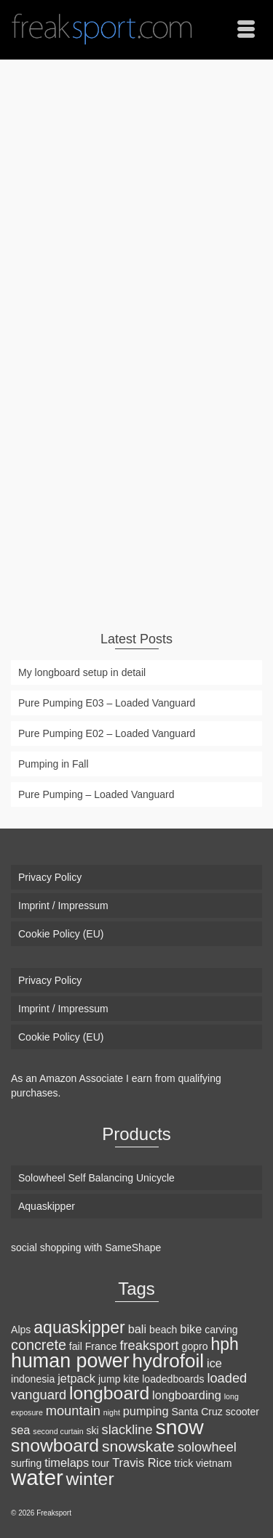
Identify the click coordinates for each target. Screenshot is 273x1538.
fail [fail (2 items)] (75, 1346)
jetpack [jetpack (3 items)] (76, 1378)
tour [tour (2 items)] (100, 1463)
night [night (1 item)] (111, 1412)
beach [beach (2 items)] (163, 1329)
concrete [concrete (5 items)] (38, 1345)
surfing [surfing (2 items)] (26, 1463)
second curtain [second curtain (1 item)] (58, 1431)
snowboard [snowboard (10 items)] (55, 1445)
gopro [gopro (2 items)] (195, 1346)
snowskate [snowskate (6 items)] (138, 1446)
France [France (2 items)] (101, 1346)
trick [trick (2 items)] (183, 1463)
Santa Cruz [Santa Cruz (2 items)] (196, 1411)
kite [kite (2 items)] (131, 1379)
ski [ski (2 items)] (93, 1430)
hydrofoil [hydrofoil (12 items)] (168, 1361)
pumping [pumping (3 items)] (146, 1410)
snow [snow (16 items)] (180, 1427)
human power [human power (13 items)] (70, 1361)
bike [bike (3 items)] (191, 1328)
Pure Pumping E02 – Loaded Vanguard (106, 733)
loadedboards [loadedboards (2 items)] (173, 1379)
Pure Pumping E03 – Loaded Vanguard (106, 703)
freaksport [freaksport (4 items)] (148, 1345)
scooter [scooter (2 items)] (242, 1411)
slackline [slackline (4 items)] (127, 1429)
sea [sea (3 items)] (20, 1429)
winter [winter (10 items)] (90, 1479)
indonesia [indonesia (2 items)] (33, 1379)
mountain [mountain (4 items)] (73, 1410)
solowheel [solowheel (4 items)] (207, 1446)
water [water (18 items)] (37, 1477)
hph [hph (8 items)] (224, 1344)
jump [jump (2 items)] (109, 1379)
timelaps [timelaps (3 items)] (66, 1462)
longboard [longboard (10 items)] (109, 1393)
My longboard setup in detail (82, 672)
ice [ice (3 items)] (214, 1363)
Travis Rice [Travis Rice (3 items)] (141, 1462)
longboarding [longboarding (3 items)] (186, 1394)
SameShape (133, 1247)
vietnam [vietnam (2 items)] (214, 1463)
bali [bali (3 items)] (137, 1328)
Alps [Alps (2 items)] (21, 1329)
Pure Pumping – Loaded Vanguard (96, 794)
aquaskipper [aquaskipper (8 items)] (78, 1327)
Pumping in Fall (53, 764)
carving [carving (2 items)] (221, 1329)
